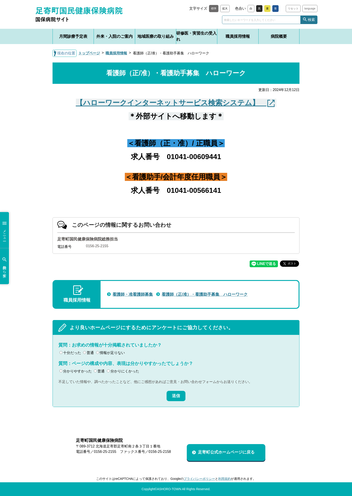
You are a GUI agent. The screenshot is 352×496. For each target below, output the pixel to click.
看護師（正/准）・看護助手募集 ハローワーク (205, 294)
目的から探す (4, 266)
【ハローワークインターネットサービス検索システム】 (171, 103)
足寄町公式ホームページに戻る (226, 452)
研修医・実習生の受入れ (196, 36)
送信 (176, 396)
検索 (311, 20)
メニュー (4, 230)
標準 (213, 8)
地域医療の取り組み (155, 36)
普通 (88, 353)
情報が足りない (110, 353)
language (309, 8)
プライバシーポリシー (199, 478)
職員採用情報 (238, 36)
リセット (293, 8)
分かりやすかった (75, 371)
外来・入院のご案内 (114, 36)
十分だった (70, 353)
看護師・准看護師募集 (132, 294)
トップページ (89, 53)
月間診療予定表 (73, 36)
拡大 (225, 8)
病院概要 (279, 36)
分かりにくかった (123, 371)
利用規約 (224, 478)
